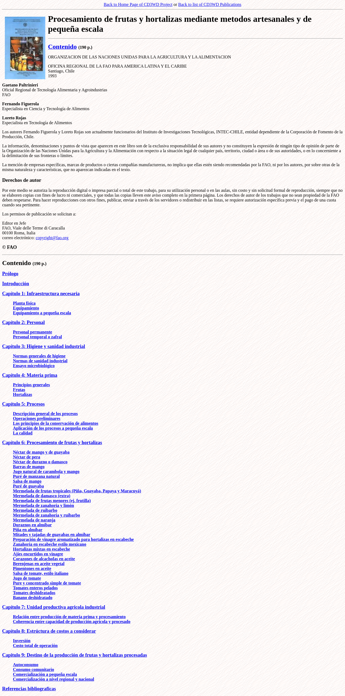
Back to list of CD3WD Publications (209, 4)
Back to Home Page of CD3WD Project (138, 4)
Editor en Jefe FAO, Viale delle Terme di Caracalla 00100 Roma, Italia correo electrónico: (33, 230)
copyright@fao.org (52, 237)
